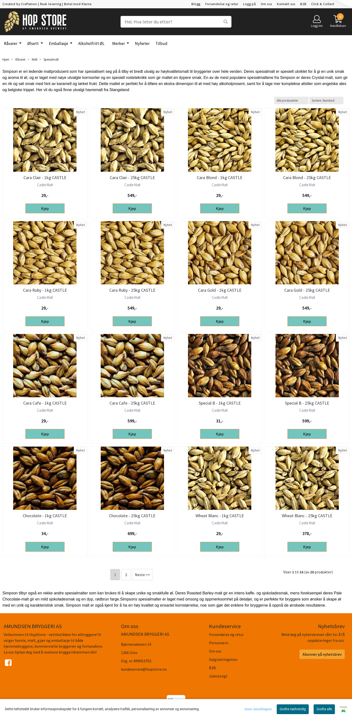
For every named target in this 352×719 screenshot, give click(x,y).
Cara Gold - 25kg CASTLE (307, 290)
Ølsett (33, 43)
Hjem (5, 59)
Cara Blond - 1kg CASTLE (219, 177)
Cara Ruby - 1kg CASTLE (45, 290)
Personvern (218, 642)
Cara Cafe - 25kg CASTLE (132, 403)
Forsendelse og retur (221, 4)
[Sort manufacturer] (291, 100)
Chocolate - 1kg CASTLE (45, 515)
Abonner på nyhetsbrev (322, 654)
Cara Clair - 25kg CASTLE (132, 177)
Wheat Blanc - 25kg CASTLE (307, 515)
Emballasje (59, 43)
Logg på (249, 4)
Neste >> (142, 574)
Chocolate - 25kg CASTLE (132, 515)
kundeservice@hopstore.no (144, 669)
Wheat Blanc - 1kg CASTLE (220, 515)
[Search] (176, 22)
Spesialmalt (49, 59)
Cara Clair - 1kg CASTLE (44, 177)
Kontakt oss (286, 4)
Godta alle (324, 709)
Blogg (195, 4)
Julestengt (218, 676)
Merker (119, 43)
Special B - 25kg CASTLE (307, 403)
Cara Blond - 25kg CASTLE (307, 177)
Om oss (266, 4)
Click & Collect (322, 4)
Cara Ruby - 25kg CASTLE (132, 290)
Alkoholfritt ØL (91, 43)
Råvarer (11, 43)
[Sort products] (326, 100)
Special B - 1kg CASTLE (220, 403)
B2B (303, 4)
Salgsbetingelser (223, 659)
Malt (32, 59)
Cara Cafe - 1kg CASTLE (45, 403)
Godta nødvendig (293, 709)
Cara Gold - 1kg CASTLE (220, 290)
